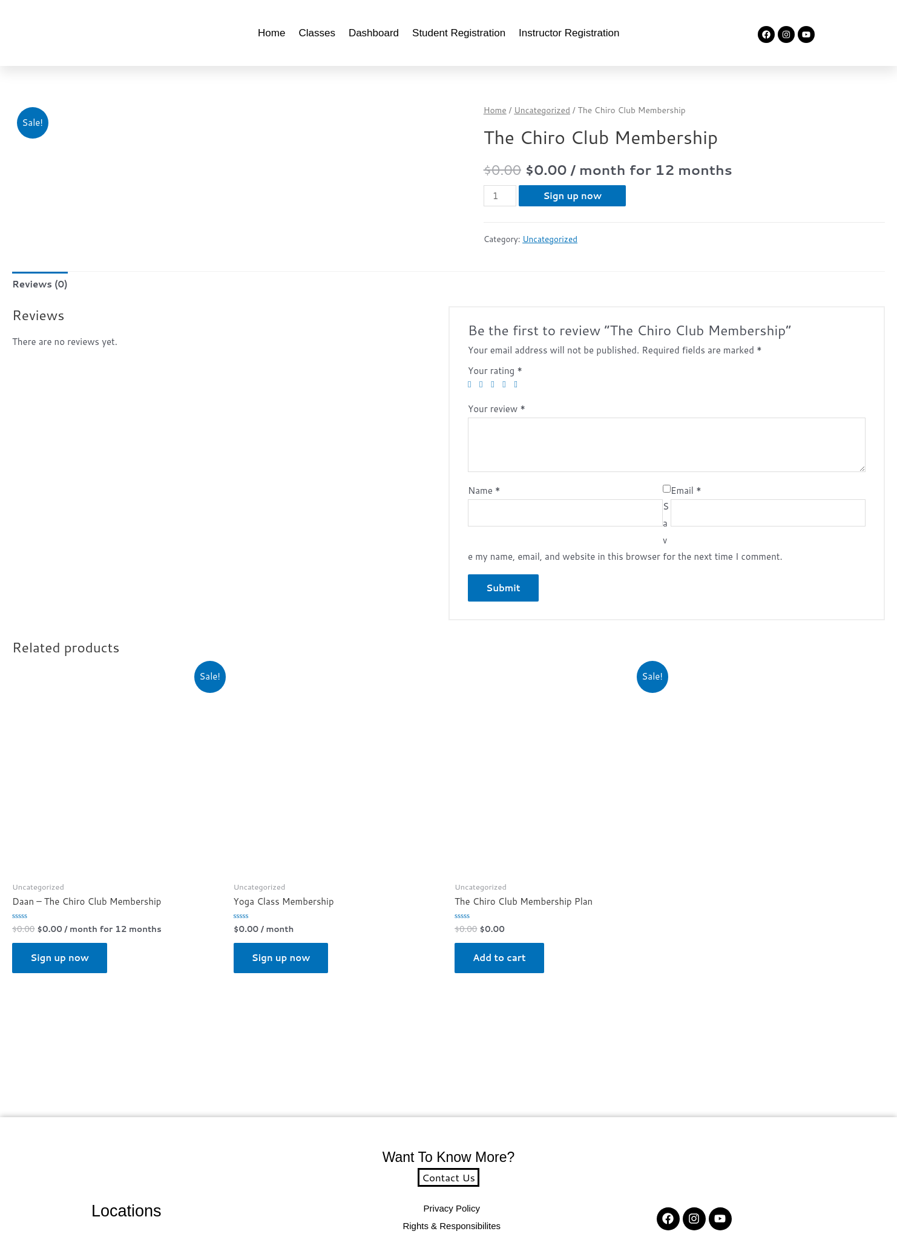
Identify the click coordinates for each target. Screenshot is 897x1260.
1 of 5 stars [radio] (472, 384)
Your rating (495, 370)
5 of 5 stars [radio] (518, 384)
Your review (496, 408)
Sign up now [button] (59, 957)
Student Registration (458, 33)
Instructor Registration (569, 33)
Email (686, 490)
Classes (316, 33)
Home (271, 33)
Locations (126, 1211)
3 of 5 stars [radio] (495, 384)
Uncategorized (542, 110)
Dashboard (374, 33)
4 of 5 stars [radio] (506, 384)
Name (484, 490)
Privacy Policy (452, 1208)
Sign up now (572, 195)
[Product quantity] (500, 195)
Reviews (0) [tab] (40, 284)
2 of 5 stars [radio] (483, 384)
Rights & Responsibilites (451, 1226)
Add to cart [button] (499, 957)
